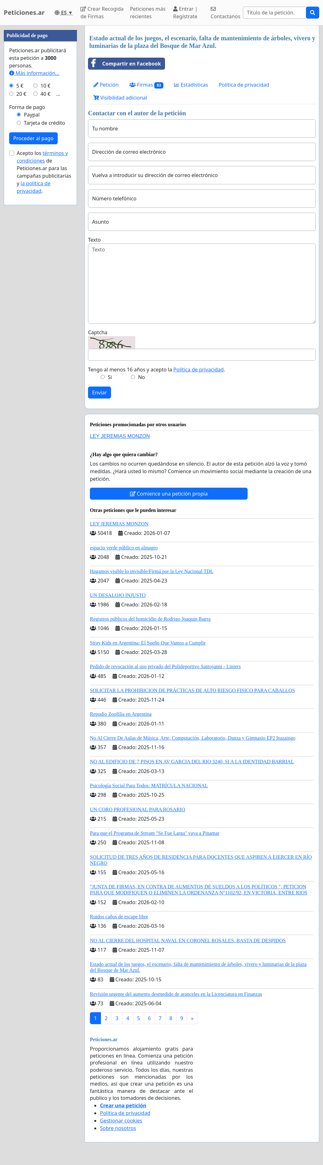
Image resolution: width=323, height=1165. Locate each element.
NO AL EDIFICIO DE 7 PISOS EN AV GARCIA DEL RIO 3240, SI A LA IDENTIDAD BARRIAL (192, 761)
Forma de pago (27, 107)
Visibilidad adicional (120, 97)
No (141, 377)
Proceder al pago (33, 138)
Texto (94, 239)
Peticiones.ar (24, 12)
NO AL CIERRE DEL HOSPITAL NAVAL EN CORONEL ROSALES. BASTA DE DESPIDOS (188, 940)
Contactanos (225, 13)
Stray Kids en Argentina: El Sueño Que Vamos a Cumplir (148, 643)
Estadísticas (191, 84)
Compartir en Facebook (124, 63)
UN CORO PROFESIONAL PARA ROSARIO (137, 809)
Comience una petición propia (169, 493)
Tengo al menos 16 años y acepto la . (156, 369)
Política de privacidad (244, 84)
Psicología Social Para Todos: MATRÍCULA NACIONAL (149, 785)
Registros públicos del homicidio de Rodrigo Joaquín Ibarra (150, 619)
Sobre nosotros (118, 1128)
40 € (45, 93)
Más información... (34, 73)
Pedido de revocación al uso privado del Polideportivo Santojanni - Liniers (165, 666)
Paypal (32, 114)
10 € (45, 85)
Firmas (146, 85)
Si (110, 377)
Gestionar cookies (121, 1120)
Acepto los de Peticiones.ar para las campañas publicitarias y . (44, 172)
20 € (21, 93)
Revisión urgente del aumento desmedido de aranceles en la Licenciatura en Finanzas (176, 994)
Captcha (97, 332)
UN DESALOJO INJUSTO (118, 595)
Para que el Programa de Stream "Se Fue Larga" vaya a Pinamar (154, 833)
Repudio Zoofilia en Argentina (121, 714)
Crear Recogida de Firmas (101, 12)
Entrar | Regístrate (185, 12)
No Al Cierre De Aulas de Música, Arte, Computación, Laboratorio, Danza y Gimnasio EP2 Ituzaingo (192, 738)
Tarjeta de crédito (44, 122)
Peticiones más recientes (147, 12)
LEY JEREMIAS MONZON (120, 436)
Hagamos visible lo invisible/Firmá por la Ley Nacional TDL (152, 571)
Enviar (99, 392)
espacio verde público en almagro (124, 547)
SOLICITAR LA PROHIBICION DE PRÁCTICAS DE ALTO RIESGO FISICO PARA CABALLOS (192, 690)
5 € (19, 85)
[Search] (274, 13)
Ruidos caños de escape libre (119, 916)
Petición (106, 84)
